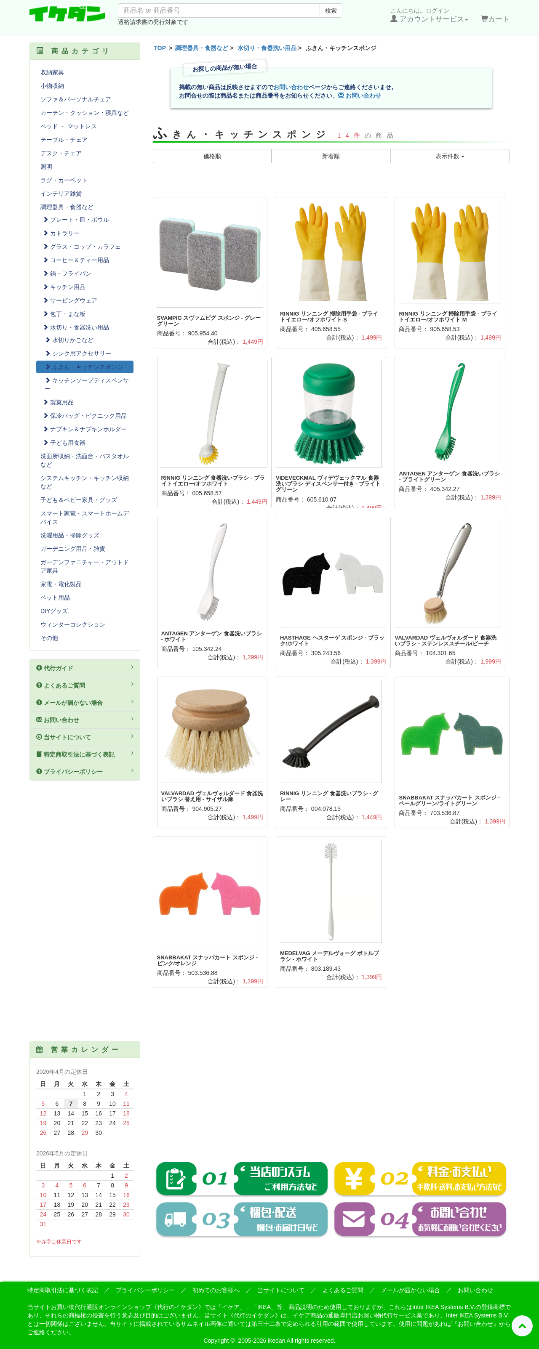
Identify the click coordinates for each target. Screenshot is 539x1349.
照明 (46, 166)
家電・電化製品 (61, 584)
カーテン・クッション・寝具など (84, 112)
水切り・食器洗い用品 (266, 48)
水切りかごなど (69, 340)
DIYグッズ (54, 611)
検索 (331, 10)
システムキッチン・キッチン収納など (84, 482)
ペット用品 (55, 597)
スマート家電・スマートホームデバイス (84, 517)
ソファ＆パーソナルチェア (75, 99)
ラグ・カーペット (64, 180)
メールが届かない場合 (84, 702)
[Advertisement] (331, 1080)
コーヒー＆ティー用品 (76, 260)
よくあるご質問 (84, 685)
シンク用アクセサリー (78, 353)
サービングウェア (70, 300)
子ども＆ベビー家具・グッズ (78, 500)
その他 (49, 638)
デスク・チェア (61, 153)
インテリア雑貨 (61, 193)
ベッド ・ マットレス (68, 126)
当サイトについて (84, 737)
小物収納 (52, 85)
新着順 (331, 156)
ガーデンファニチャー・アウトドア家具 (84, 566)
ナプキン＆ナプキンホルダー (85, 429)
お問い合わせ (291, 87)
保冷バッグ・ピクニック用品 (85, 415)
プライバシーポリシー (84, 771)
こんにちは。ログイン (429, 15)
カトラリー (61, 233)
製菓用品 (58, 402)
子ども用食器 (64, 442)
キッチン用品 (64, 287)
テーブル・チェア (64, 139)
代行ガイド (84, 668)
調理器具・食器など (201, 48)
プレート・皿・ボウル (76, 219)
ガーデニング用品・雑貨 (72, 548)
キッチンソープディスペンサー (87, 384)
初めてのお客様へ (216, 1290)
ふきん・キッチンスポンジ (84, 367)
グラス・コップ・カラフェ (82, 246)
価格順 (212, 156)
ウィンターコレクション (72, 624)
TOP (160, 48)
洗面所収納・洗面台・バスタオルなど (84, 460)
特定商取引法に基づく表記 (84, 754)
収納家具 (52, 72)
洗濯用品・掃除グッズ (69, 535)
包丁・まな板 (64, 314)
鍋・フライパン (67, 273)
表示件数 (450, 156)
